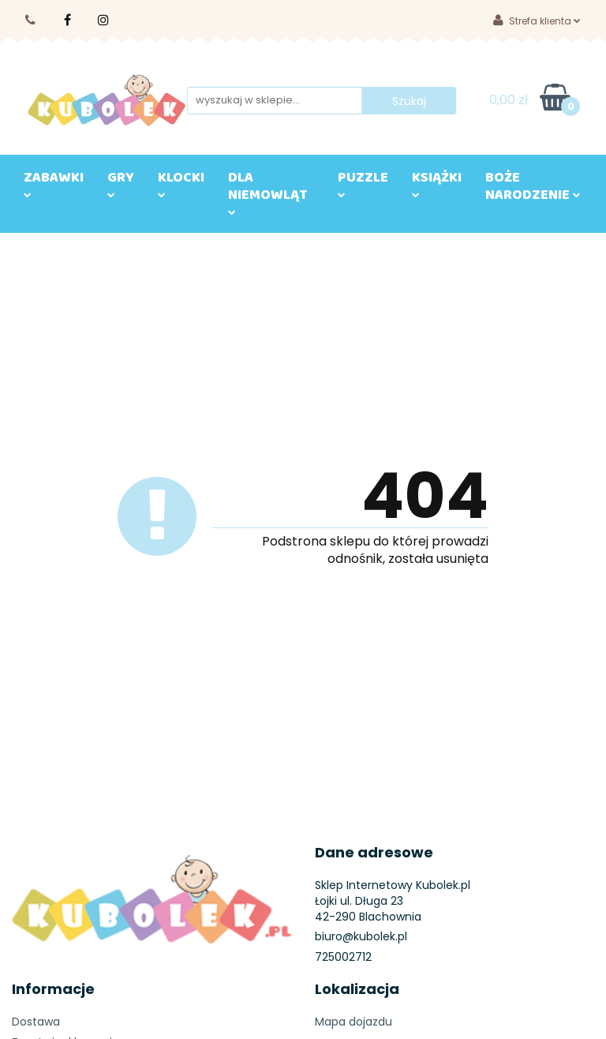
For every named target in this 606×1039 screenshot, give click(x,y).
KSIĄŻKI (437, 181)
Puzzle (363, 181)
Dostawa (36, 1022)
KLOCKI (181, 181)
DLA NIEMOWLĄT (268, 190)
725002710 (31, 20)
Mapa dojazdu (353, 1022)
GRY (120, 181)
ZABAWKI (54, 181)
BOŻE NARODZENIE (533, 189)
